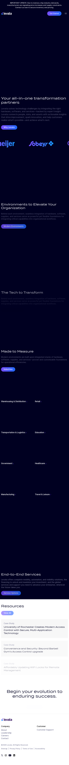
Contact (5, 738)
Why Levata (9, 127)
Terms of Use (28, 749)
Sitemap (4, 749)
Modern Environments (14, 227)
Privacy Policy (15, 749)
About (4, 730)
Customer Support (45, 730)
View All (7, 614)
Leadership (6, 733)
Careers (5, 735)
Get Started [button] (54, 13)
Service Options (11, 594)
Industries (8, 369)
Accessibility (40, 749)
